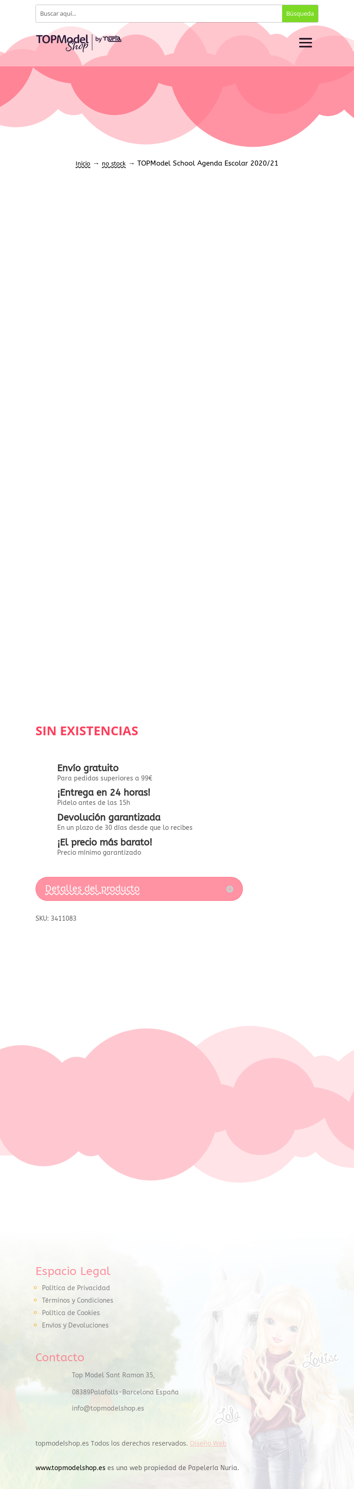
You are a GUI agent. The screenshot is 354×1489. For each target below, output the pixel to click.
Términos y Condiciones (77, 1300)
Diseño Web (208, 1443)
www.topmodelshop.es (70, 1468)
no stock (114, 163)
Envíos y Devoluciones (75, 1325)
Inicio (83, 163)
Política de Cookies (71, 1313)
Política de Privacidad (76, 1288)
